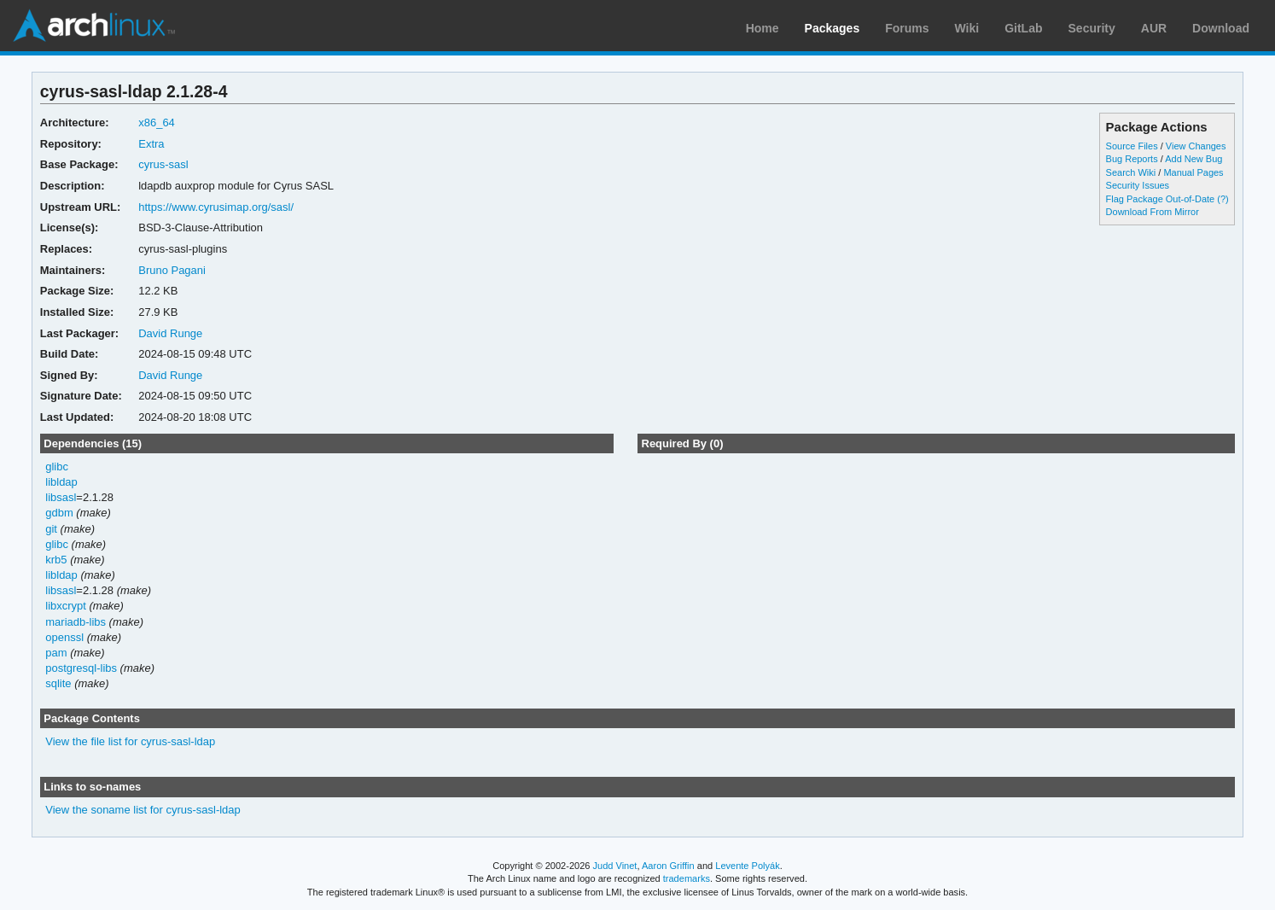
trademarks (686, 878)
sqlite (58, 683)
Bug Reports (1132, 159)
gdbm (59, 512)
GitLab (1023, 28)
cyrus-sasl (163, 164)
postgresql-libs (81, 668)
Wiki (967, 28)
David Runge (170, 333)
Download (1220, 28)
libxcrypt (65, 605)
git (51, 528)
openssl (64, 637)
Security (1091, 28)
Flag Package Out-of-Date (1160, 199)
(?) (1222, 199)
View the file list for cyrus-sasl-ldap (130, 741)
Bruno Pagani (172, 270)
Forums (907, 28)
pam (56, 652)
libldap (61, 481)
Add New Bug (1193, 159)
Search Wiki (1131, 172)
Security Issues (1137, 185)
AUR (1154, 28)
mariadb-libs (75, 621)
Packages (832, 28)
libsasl (60, 497)
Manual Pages (1193, 172)
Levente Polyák (747, 865)
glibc (56, 466)
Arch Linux (94, 26)
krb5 (56, 559)
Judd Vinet (615, 865)
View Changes (1196, 146)
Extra (151, 143)
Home (762, 28)
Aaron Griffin (668, 865)
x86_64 (156, 122)
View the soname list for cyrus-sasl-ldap (143, 809)
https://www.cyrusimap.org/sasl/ (216, 207)
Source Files (1132, 146)
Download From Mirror (1152, 212)
